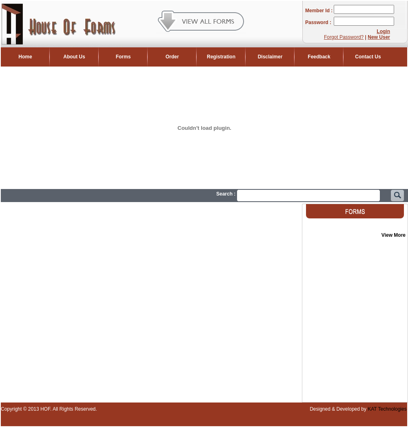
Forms (123, 57)
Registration (221, 57)
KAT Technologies (386, 409)
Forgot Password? (344, 37)
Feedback (319, 57)
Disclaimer (270, 57)
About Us (74, 57)
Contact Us (368, 57)
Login (383, 31)
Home (25, 57)
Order (172, 57)
